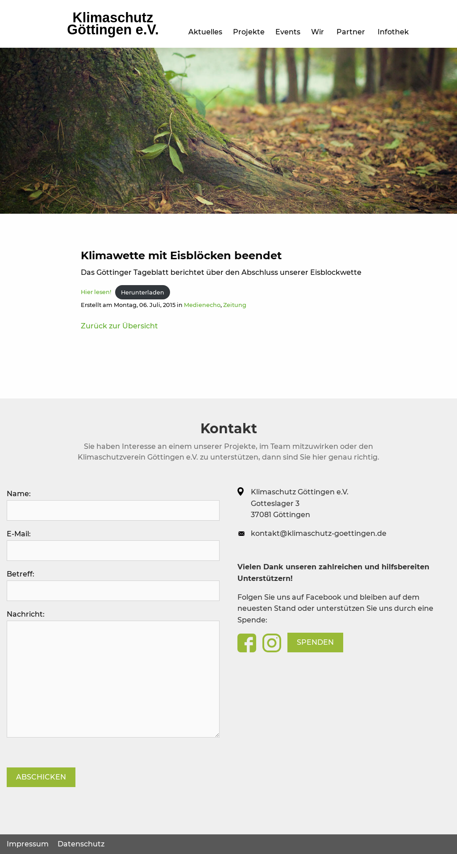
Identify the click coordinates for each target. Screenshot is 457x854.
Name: (113, 505)
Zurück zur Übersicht (119, 326)
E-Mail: (113, 545)
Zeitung (234, 305)
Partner (352, 32)
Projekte (109, 32)
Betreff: (113, 585)
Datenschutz (81, 844)
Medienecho (202, 305)
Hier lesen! (96, 292)
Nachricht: (113, 674)
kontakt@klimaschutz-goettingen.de (318, 533)
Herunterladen (142, 292)
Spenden (315, 642)
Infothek (395, 32)
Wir (319, 32)
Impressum (28, 844)
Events (149, 32)
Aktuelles (63, 32)
